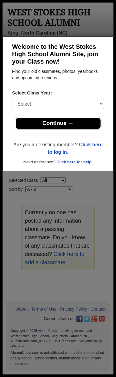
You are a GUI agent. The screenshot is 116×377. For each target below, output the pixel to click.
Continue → (58, 123)
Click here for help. (74, 162)
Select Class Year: (32, 92)
